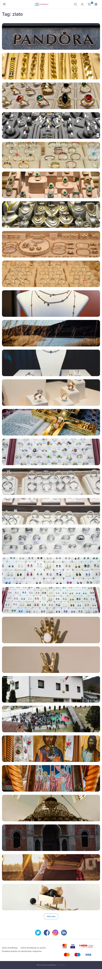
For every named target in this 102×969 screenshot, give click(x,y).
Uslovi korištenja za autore (33, 948)
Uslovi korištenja (10, 948)
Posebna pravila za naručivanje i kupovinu (22, 951)
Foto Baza (61, 965)
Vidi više (51, 916)
